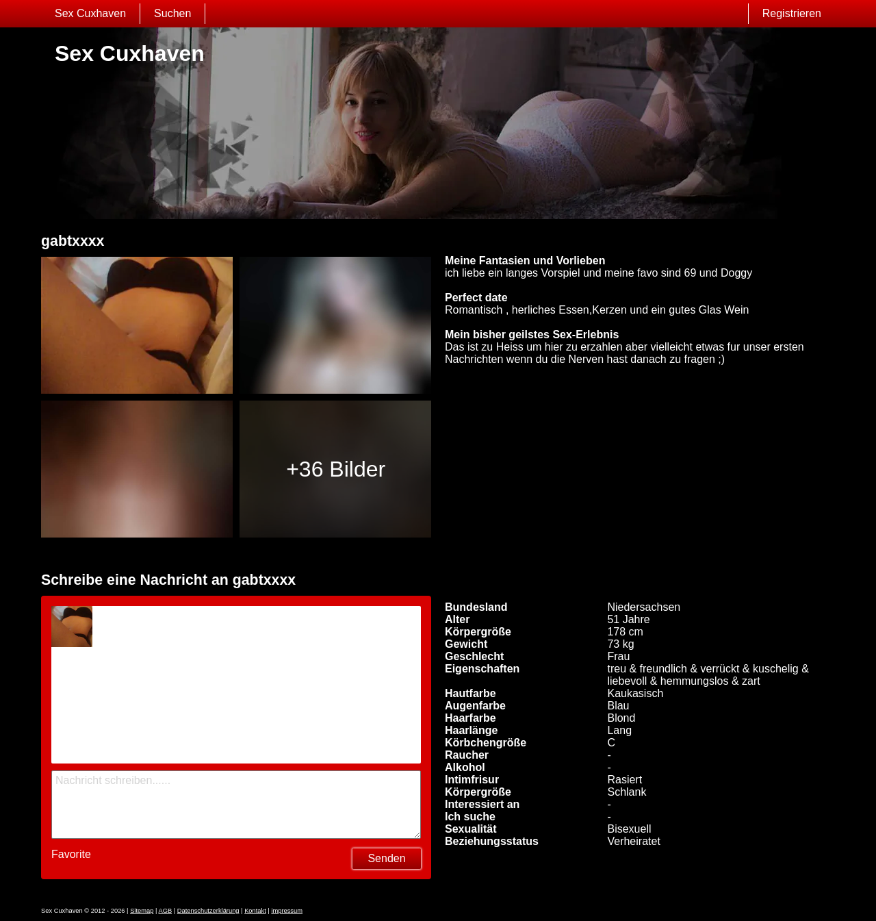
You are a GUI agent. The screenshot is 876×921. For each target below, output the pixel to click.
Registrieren (791, 13)
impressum (286, 910)
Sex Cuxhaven (90, 13)
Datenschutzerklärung (208, 910)
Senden (386, 858)
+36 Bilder (335, 469)
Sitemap (141, 910)
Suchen (172, 13)
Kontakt (255, 910)
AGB (165, 910)
